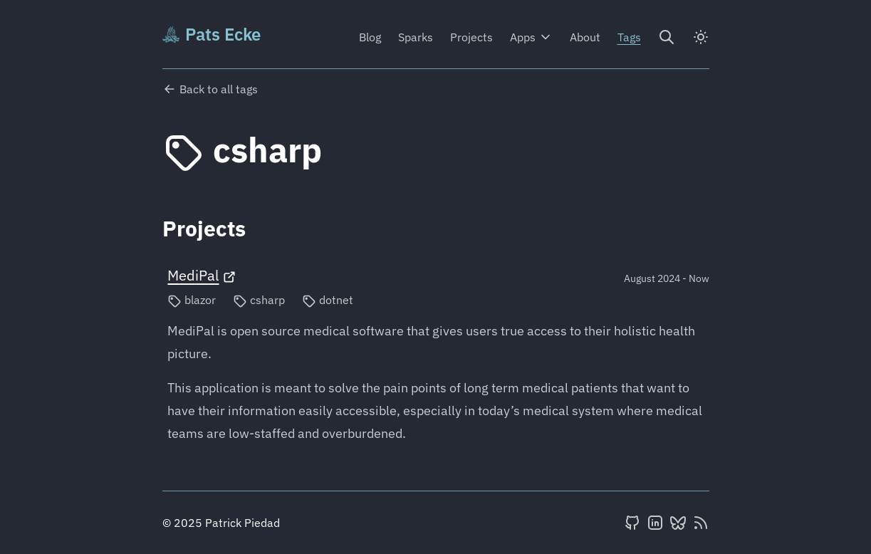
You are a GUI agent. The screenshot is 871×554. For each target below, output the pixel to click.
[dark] (700, 37)
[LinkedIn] (655, 522)
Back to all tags (210, 89)
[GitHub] (632, 522)
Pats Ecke (211, 34)
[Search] (666, 37)
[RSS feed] (700, 522)
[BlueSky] (678, 522)
